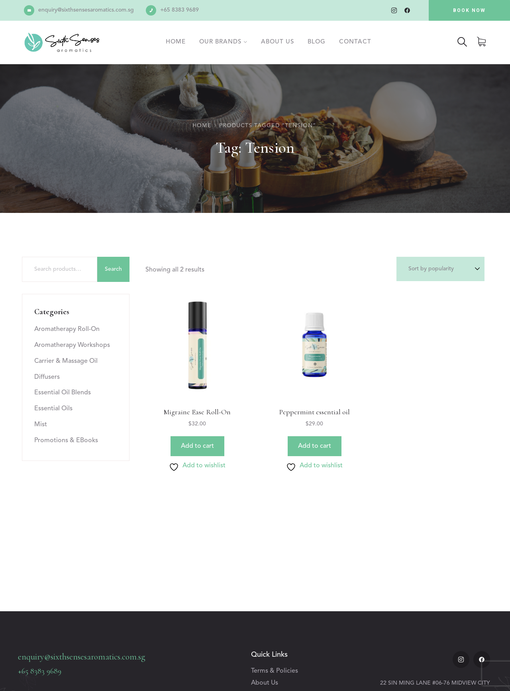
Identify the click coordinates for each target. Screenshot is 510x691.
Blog (317, 42)
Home (176, 42)
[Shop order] (440, 269)
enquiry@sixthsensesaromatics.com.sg (86, 10)
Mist (40, 424)
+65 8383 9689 (179, 10)
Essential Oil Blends (62, 393)
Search (113, 269)
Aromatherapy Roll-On (67, 329)
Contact (355, 42)
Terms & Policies (274, 671)
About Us (277, 42)
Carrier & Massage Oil (66, 361)
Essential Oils (53, 409)
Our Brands (220, 42)
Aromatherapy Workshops (72, 345)
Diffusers (47, 377)
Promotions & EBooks (66, 440)
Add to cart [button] (197, 446)
